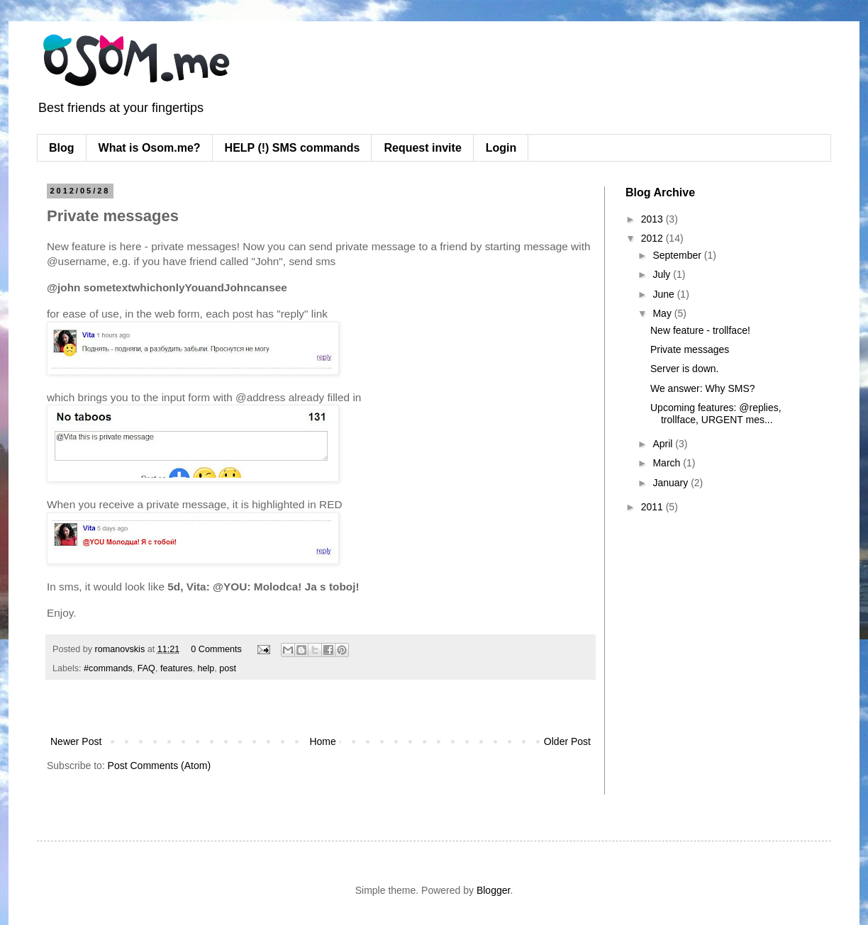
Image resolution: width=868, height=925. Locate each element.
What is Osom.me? (150, 148)
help (205, 668)
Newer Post (75, 741)
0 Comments (216, 649)
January (671, 482)
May (663, 313)
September (677, 255)
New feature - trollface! (700, 330)
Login (501, 148)
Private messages (689, 349)
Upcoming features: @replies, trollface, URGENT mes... (715, 413)
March (667, 463)
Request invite (422, 148)
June (664, 294)
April (663, 443)
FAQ (146, 668)
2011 (653, 506)
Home (322, 741)
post (227, 668)
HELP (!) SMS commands (292, 148)
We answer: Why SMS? (702, 388)
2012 (653, 238)
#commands (108, 668)
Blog (61, 148)
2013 (653, 219)
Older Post (567, 741)
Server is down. (684, 368)
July (662, 274)
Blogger (493, 890)
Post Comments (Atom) (159, 765)
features (176, 668)
